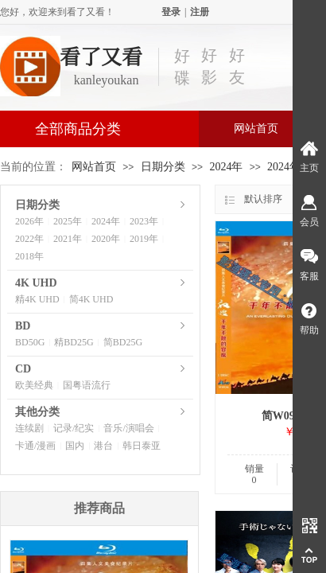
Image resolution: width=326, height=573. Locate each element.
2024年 (226, 167)
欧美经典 (34, 385)
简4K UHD (91, 299)
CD (23, 369)
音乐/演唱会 (128, 428)
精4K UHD (37, 299)
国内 (74, 445)
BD (22, 326)
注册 (199, 12)
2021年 (67, 238)
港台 (103, 445)
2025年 (67, 221)
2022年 (29, 238)
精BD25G (73, 342)
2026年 (29, 221)
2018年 (29, 256)
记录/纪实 (73, 428)
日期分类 (163, 167)
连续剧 (29, 428)
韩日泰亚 (141, 445)
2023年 (144, 221)
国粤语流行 (87, 385)
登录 (170, 12)
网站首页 (256, 128)
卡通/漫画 (35, 445)
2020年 (105, 238)
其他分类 (37, 412)
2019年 (144, 238)
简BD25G (122, 342)
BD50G (30, 342)
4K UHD (36, 283)
